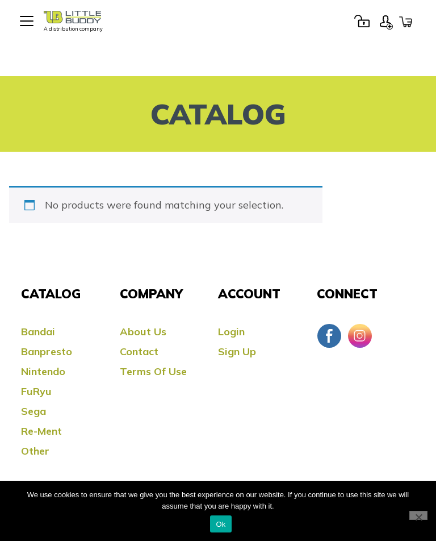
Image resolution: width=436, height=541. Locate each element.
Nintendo (43, 371)
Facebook (329, 335)
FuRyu (36, 391)
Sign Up (386, 21)
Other (35, 450)
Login (361, 21)
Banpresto (46, 351)
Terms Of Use (153, 371)
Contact (139, 351)
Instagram (359, 335)
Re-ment (41, 431)
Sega (33, 411)
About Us (143, 331)
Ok (220, 524)
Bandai (38, 331)
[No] (418, 515)
